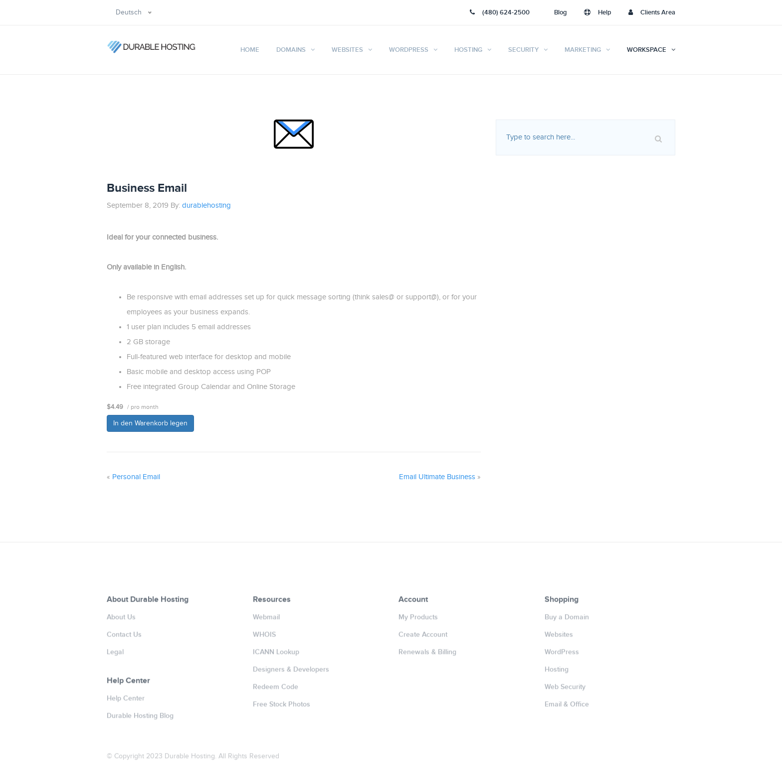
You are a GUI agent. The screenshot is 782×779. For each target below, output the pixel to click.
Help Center (126, 702)
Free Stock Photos (281, 708)
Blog (560, 12)
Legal (115, 655)
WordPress (408, 50)
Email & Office (567, 708)
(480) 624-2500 (500, 12)
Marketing (583, 50)
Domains (291, 50)
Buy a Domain (567, 621)
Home (249, 50)
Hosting (468, 50)
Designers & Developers (291, 673)
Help (597, 12)
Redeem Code (275, 690)
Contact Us (124, 638)
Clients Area (651, 12)
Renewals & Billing (427, 655)
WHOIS (264, 638)
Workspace (646, 50)
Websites (347, 50)
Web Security (565, 690)
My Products (418, 621)
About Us (121, 621)
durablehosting (206, 205)
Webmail (266, 621)
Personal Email (136, 477)
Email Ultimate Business (437, 477)
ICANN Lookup (276, 655)
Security (523, 50)
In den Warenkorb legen (150, 423)
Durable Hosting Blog (140, 719)
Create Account (422, 638)
